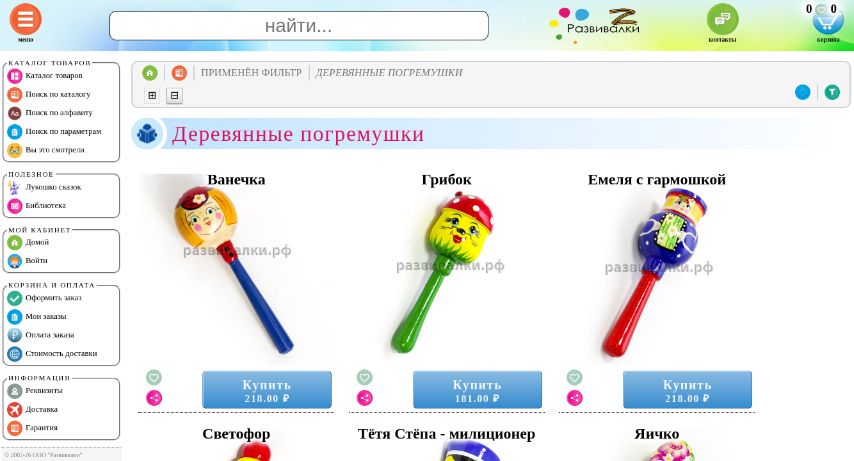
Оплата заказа (40, 335)
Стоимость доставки (52, 354)
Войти (27, 261)
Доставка (32, 409)
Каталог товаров (45, 76)
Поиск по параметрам (54, 132)
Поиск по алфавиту (50, 113)
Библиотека (36, 206)
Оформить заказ (44, 298)
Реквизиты (35, 391)
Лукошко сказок (44, 187)
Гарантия (32, 428)
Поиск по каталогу (48, 94)
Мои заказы (37, 317)
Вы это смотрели (46, 150)
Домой (28, 242)
